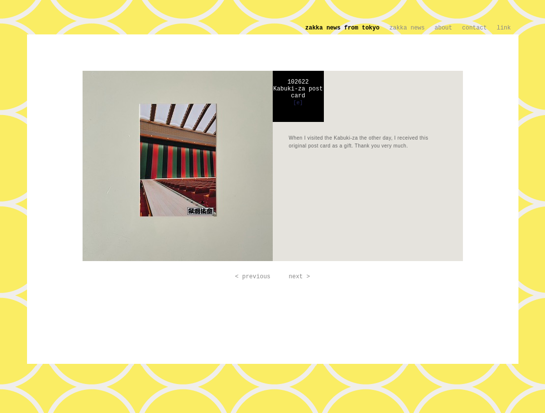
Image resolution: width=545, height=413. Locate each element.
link (504, 28)
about (443, 28)
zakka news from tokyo (342, 28)
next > (299, 276)
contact (474, 28)
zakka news (407, 28)
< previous (252, 276)
